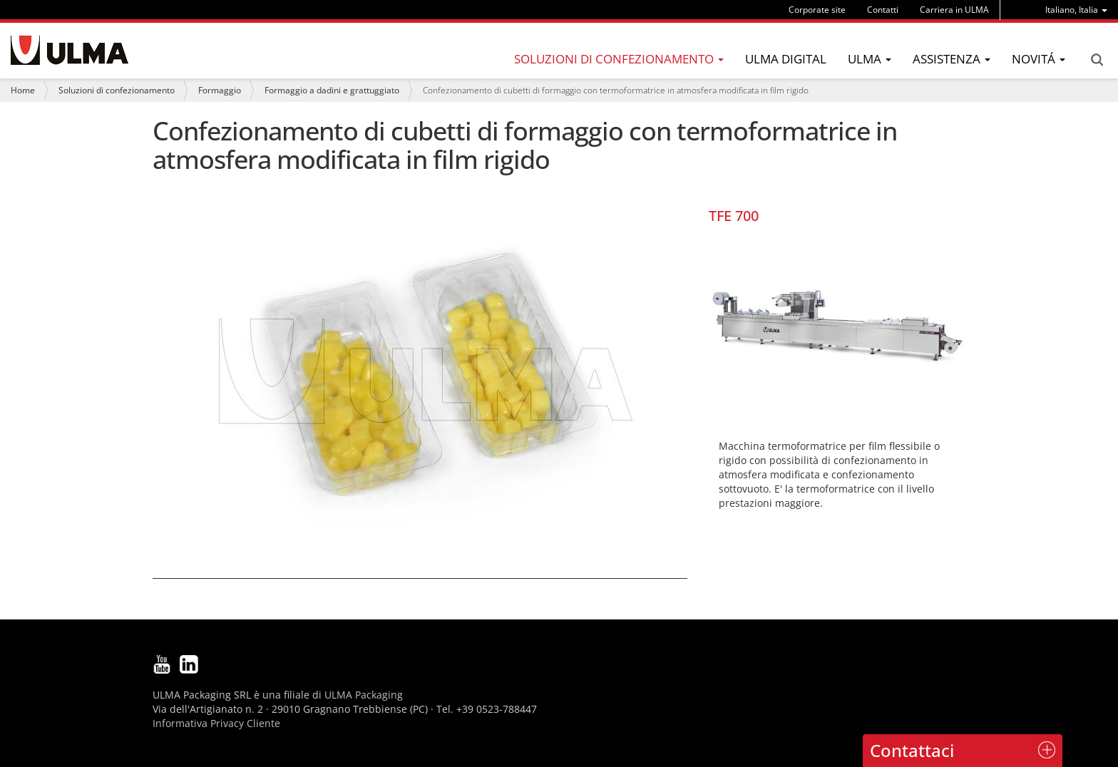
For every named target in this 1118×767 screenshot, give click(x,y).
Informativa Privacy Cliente (216, 723)
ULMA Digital (785, 59)
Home (23, 90)
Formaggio (219, 90)
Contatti (882, 10)
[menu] (1076, 10)
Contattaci (912, 750)
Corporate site (817, 10)
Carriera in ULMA (954, 10)
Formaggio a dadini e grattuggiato (332, 90)
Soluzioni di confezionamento (116, 90)
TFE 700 (734, 215)
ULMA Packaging (363, 694)
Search (1096, 60)
